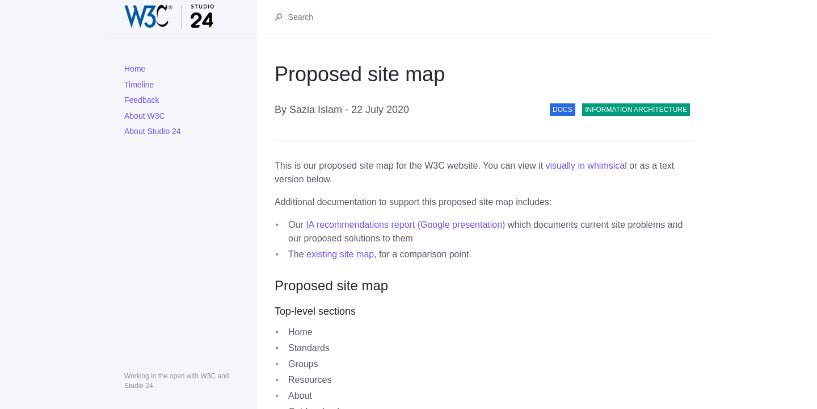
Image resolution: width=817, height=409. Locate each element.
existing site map (340, 254)
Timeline (139, 84)
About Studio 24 (152, 131)
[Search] (489, 17)
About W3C (144, 115)
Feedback (141, 100)
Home (134, 68)
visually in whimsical (586, 165)
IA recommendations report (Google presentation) (405, 224)
